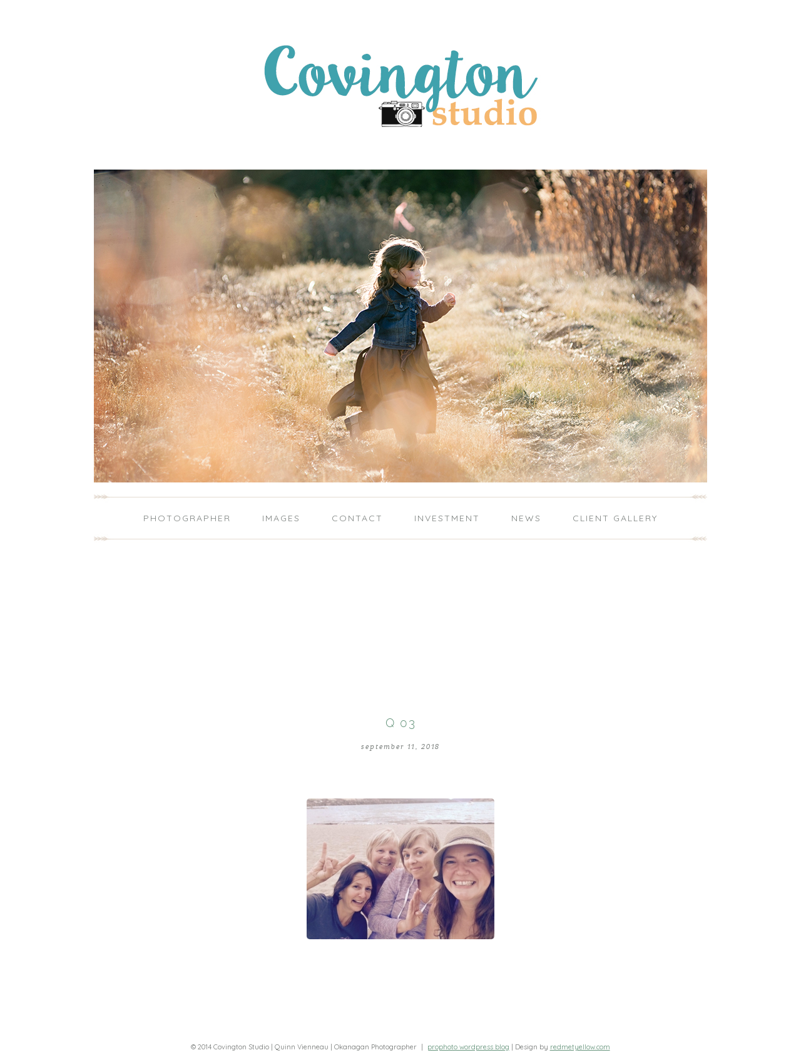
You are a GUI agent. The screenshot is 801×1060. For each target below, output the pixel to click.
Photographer (187, 518)
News (526, 518)
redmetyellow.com (580, 1046)
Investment (447, 518)
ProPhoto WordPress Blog (468, 1046)
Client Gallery (615, 518)
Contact (357, 518)
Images (281, 518)
